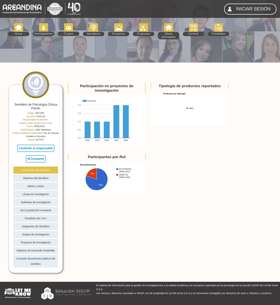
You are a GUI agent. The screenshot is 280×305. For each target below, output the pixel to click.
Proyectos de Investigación (36, 242)
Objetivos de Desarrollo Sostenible (36, 250)
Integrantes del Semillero (36, 226)
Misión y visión (36, 186)
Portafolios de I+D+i (36, 218)
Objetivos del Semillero (35, 178)
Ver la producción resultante (35, 210)
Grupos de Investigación (35, 234)
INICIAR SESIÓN (248, 9)
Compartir (35, 158)
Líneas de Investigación (35, 194)
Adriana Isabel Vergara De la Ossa (35, 123)
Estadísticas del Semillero (35, 170)
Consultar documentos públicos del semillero (35, 261)
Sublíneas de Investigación (36, 202)
